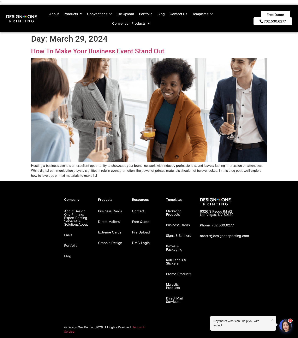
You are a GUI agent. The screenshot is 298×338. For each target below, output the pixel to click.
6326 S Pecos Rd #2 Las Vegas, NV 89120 (216, 213)
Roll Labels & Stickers (176, 261)
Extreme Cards (109, 232)
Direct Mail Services (174, 300)
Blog (161, 14)
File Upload (125, 14)
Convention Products (131, 23)
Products (73, 14)
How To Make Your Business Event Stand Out (97, 51)
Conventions (99, 14)
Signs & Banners (178, 235)
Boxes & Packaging (174, 247)
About (54, 14)
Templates (202, 14)
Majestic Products (173, 286)
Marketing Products (173, 213)
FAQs (68, 235)
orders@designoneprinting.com (224, 236)
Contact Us (178, 14)
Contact (138, 211)
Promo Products (178, 274)
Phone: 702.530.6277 (217, 225)
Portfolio (146, 14)
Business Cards (110, 211)
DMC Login (141, 243)
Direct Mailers (109, 222)
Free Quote (140, 222)
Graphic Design (110, 243)
